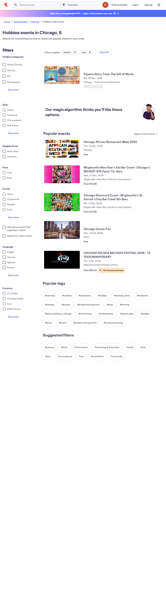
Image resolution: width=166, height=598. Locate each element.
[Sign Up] (148, 5)
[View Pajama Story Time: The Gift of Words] (62, 75)
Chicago (35, 21)
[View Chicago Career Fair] (62, 230)
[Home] (6, 5)
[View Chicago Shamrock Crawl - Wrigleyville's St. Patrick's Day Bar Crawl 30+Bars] (62, 202)
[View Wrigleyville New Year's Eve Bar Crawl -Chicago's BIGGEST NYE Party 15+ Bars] (62, 174)
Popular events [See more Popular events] (56, 133)
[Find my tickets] (119, 5)
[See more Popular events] (144, 134)
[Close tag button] (75, 52)
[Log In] (135, 5)
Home (7, 21)
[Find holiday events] (86, 13)
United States (20, 21)
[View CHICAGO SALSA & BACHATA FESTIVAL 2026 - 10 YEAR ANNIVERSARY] (62, 260)
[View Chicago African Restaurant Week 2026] (62, 149)
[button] (50, 295)
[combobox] (84, 5)
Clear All (104, 52)
